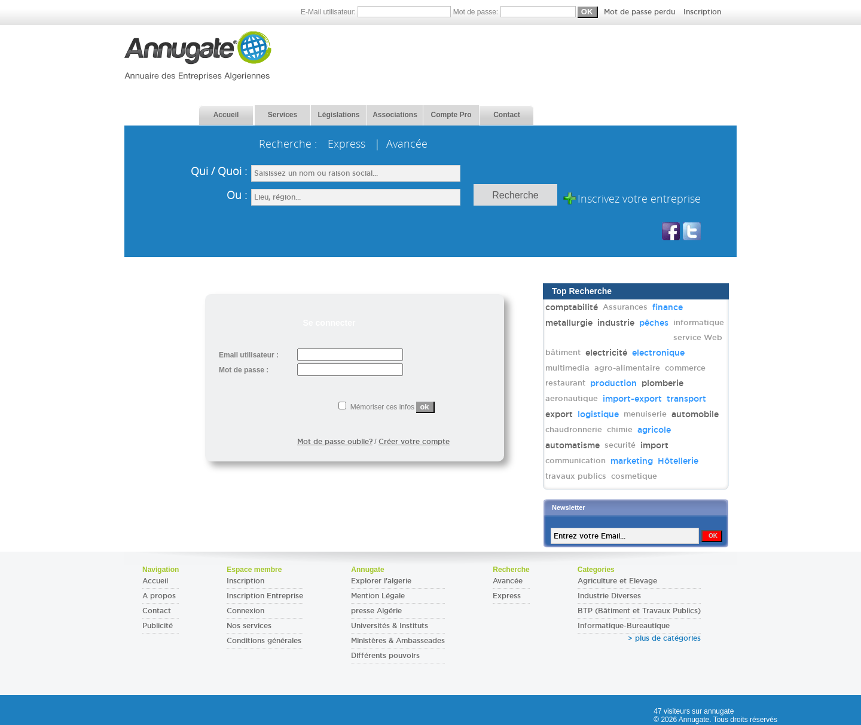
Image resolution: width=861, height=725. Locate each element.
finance (667, 307)
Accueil (155, 581)
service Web (697, 337)
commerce (685, 368)
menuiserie (645, 414)
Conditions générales (264, 641)
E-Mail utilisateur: (377, 12)
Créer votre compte (414, 441)
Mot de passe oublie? (335, 441)
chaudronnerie (573, 429)
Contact (156, 611)
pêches (653, 322)
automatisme (572, 445)
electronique (658, 352)
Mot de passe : (243, 370)
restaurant (565, 383)
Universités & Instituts (389, 626)
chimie (620, 429)
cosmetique (634, 476)
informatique (698, 322)
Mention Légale (378, 596)
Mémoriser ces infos (386, 407)
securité (620, 445)
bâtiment (563, 352)
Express (507, 596)
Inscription (702, 12)
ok (424, 406)
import (654, 445)
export (559, 414)
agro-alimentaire (627, 368)
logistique (598, 414)
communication (575, 460)
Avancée (508, 581)
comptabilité (571, 307)
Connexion (245, 611)
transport (686, 398)
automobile (695, 414)
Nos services (249, 626)
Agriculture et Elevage (617, 581)
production (613, 383)
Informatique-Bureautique (624, 626)
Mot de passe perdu (640, 12)
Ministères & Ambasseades (398, 641)
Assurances (625, 307)
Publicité (157, 626)
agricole (654, 429)
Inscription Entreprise (265, 596)
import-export (632, 398)
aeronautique (571, 398)
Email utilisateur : (249, 355)
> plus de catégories (664, 638)
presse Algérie (376, 611)
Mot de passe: (587, 12)
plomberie (662, 383)
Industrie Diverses (609, 596)
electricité (606, 352)
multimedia (567, 368)
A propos (159, 596)
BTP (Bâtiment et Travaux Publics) (639, 611)
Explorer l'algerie (381, 581)
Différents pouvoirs (385, 655)
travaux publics (575, 476)
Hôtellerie (678, 460)
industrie (615, 322)
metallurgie (569, 322)
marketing (631, 460)
